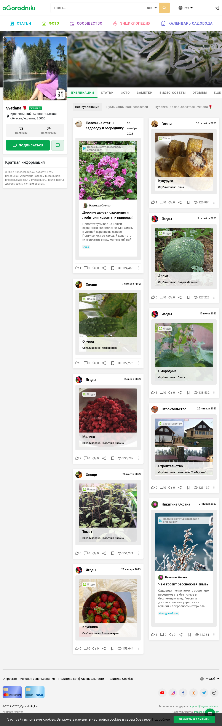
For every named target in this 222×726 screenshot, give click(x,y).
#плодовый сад (169, 621)
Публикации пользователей (127, 107)
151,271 (126, 552)
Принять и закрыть (194, 719)
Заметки (145, 92)
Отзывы (200, 92)
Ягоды (168, 220)
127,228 (202, 296)
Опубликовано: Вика (172, 186)
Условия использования (37, 678)
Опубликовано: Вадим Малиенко (179, 281)
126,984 (202, 201)
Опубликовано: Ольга (172, 376)
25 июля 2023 (131, 379)
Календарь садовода (187, 23)
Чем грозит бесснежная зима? (178, 586)
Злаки (167, 124)
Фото (50, 23)
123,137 (202, 487)
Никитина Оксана (177, 505)
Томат (88, 531)
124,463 (126, 267)
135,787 (126, 457)
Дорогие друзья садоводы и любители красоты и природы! (106, 215)
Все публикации (87, 107)
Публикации (82, 92)
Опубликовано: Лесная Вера (100, 347)
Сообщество (86, 23)
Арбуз (164, 275)
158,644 (126, 648)
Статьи (20, 23)
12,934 (203, 643)
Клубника (91, 626)
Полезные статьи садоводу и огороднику (105, 126)
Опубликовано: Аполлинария (101, 632)
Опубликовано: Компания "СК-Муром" (182, 471)
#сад (87, 246)
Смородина (168, 370)
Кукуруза (166, 180)
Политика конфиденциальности (81, 678)
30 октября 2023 (132, 129)
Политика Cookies (120, 678)
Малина (89, 436)
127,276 (126, 362)
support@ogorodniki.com (204, 706)
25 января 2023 (206, 409)
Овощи (92, 285)
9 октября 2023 (206, 219)
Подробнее (161, 719)
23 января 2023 (130, 570)
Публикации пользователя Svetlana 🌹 (183, 107)
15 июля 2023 (207, 314)
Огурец (89, 341)
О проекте (10, 678)
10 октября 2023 (205, 123)
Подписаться (31, 145)
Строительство (175, 410)
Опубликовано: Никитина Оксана (104, 442)
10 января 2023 (206, 504)
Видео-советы (173, 92)
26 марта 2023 (131, 475)
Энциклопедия (132, 23)
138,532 (202, 392)
